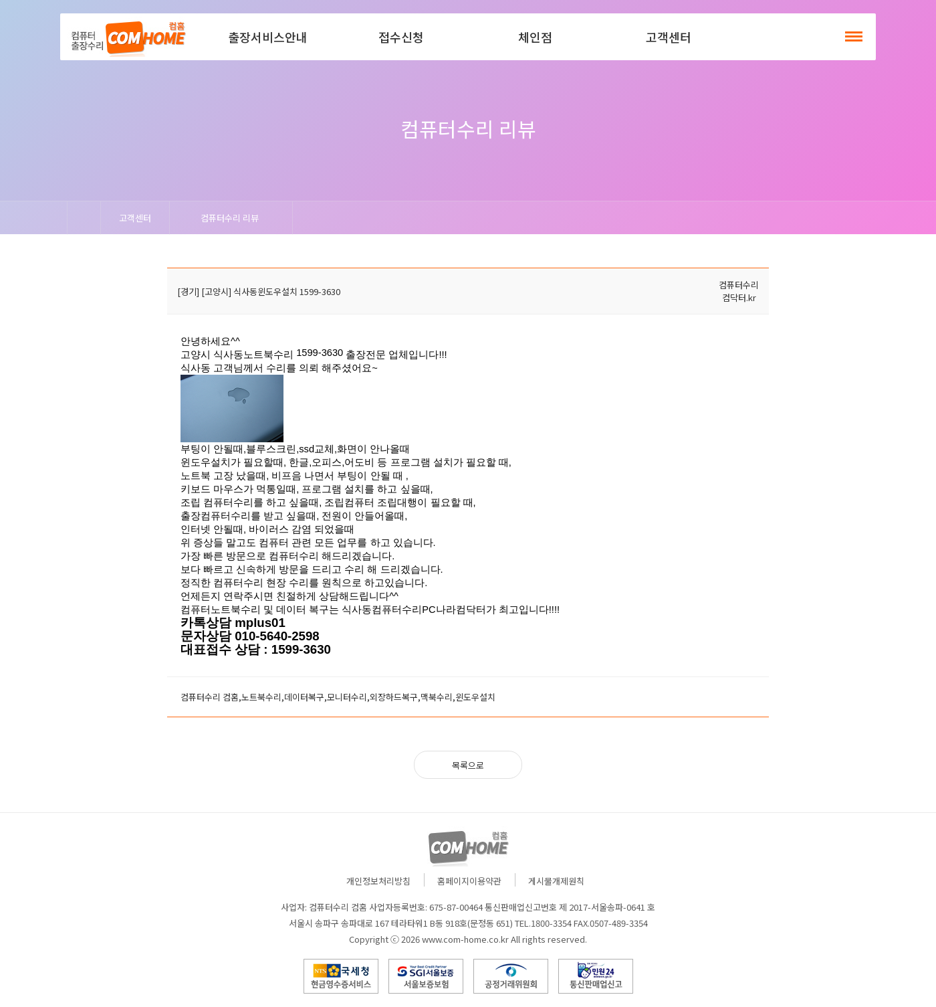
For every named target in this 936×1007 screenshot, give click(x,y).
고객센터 (668, 36)
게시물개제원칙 (556, 881)
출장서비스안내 (268, 36)
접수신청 (401, 36)
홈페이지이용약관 (469, 881)
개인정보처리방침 (378, 881)
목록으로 (468, 765)
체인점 (535, 36)
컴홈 (127, 37)
